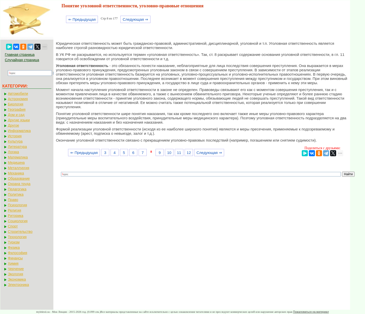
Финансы (15, 258)
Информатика (19, 131)
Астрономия (18, 99)
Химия (13, 263)
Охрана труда (19, 184)
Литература (17, 147)
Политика (16, 194)
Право (13, 200)
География (17, 109)
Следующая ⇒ (135, 19)
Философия (17, 253)
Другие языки (19, 120)
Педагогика (17, 189)
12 (189, 152)
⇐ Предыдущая (82, 19)
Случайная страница (22, 60)
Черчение (16, 269)
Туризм (13, 242)
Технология (17, 237)
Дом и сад (16, 115)
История (15, 136)
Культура (15, 141)
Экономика (17, 279)
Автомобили (18, 94)
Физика (14, 247)
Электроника (18, 285)
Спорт (13, 226)
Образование (19, 178)
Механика (16, 173)
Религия (14, 210)
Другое (13, 125)
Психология (17, 205)
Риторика (15, 216)
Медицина (16, 163)
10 (169, 152)
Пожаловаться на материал (311, 311)
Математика (18, 157)
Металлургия (18, 168)
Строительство (20, 232)
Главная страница (20, 55)
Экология (15, 274)
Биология (15, 104)
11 (179, 152)
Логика (13, 152)
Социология (18, 221)
